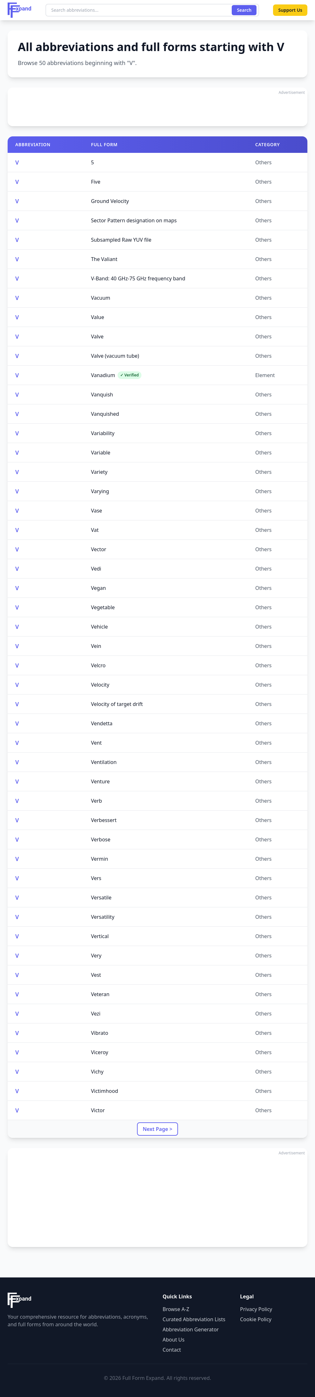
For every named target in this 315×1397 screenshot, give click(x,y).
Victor (98, 1110)
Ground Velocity (110, 201)
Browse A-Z (176, 1309)
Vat (95, 529)
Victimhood (104, 1090)
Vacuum (100, 297)
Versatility (102, 916)
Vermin (99, 858)
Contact (172, 1349)
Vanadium (116, 375)
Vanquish (102, 394)
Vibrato (99, 1032)
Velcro (98, 665)
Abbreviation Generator (191, 1329)
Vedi (96, 568)
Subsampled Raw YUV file (121, 239)
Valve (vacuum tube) (115, 355)
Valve (97, 336)
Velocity (100, 684)
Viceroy (99, 1052)
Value (97, 317)
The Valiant (104, 259)
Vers (96, 878)
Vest (96, 974)
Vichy (97, 1071)
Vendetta (102, 723)
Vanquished (105, 413)
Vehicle (99, 626)
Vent (96, 742)
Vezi (95, 1013)
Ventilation (104, 762)
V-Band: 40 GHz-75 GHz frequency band (138, 278)
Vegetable (103, 607)
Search (244, 10)
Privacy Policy (256, 1309)
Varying (100, 491)
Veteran (100, 994)
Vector (98, 549)
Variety (99, 471)
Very (96, 955)
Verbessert (104, 820)
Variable (100, 452)
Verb (96, 800)
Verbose (100, 839)
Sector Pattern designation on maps (134, 220)
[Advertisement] (157, 107)
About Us (174, 1339)
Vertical (100, 936)
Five (95, 181)
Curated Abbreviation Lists (194, 1319)
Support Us (290, 10)
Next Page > (157, 1129)
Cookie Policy (255, 1319)
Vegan (98, 587)
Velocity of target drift (117, 704)
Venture (100, 781)
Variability (102, 433)
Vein (96, 646)
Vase (96, 510)
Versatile (101, 897)
